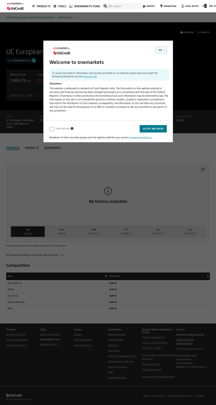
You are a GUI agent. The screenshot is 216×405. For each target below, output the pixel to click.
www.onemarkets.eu (141, 137)
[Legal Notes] (189, 7)
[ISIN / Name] (125, 6)
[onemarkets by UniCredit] (14, 5)
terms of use (90, 76)
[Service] (149, 7)
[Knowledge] (168, 7)
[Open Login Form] (204, 7)
